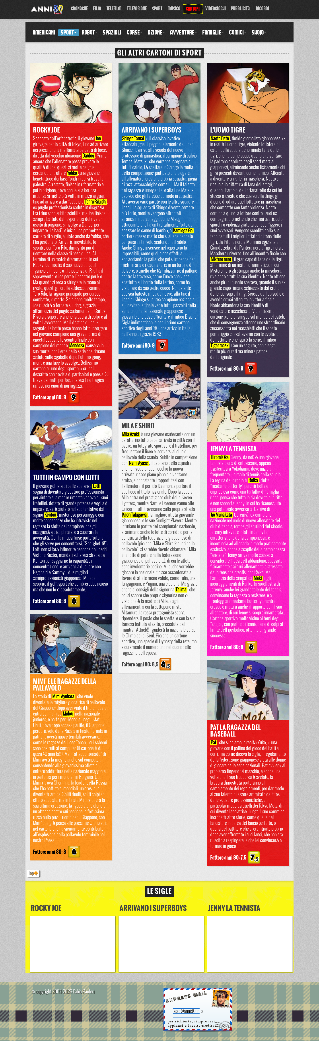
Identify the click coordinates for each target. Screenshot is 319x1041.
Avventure (183, 32)
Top (33, 873)
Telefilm (114, 9)
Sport (157, 9)
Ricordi (262, 9)
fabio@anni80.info (187, 1011)
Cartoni (193, 9)
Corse (134, 32)
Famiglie (213, 32)
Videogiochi (215, 9)
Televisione (137, 9)
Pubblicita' (241, 9)
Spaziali (112, 32)
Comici (237, 32)
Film (97, 9)
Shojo (259, 32)
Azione (156, 32)
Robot (89, 32)
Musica (174, 9)
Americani (44, 32)
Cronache (79, 9)
